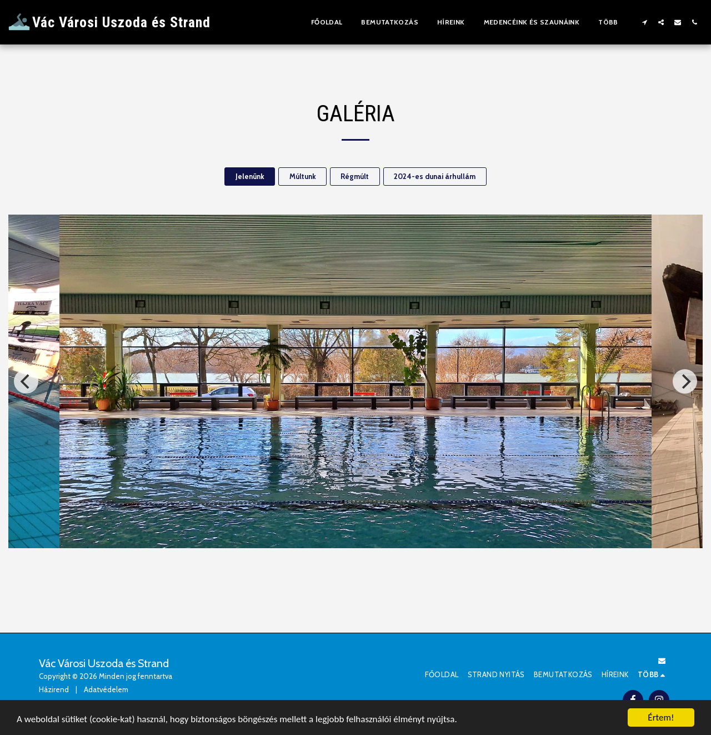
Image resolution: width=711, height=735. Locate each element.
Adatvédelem (106, 689)
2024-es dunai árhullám (434, 176)
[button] (644, 22)
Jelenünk (250, 176)
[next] (685, 381)
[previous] (26, 381)
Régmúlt (355, 176)
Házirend (54, 689)
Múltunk (302, 176)
